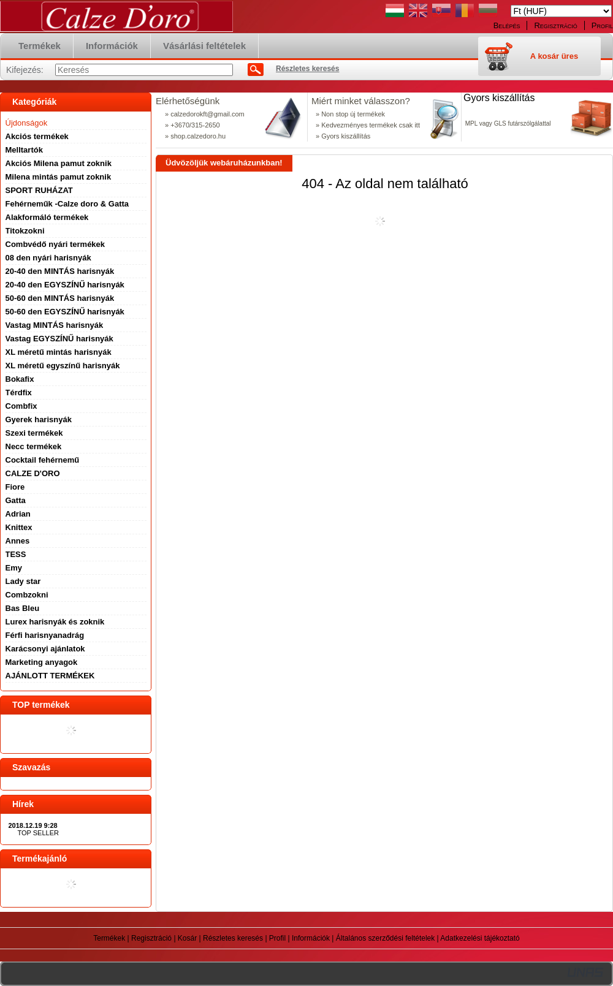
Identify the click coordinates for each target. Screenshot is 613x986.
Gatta (16, 500)
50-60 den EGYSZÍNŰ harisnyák (65, 311)
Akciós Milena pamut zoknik (59, 163)
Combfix (21, 406)
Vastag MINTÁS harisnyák (55, 325)
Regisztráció (151, 938)
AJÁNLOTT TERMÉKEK (50, 675)
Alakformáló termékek (47, 217)
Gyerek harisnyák (39, 419)
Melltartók (24, 149)
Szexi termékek (34, 433)
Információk (311, 938)
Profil (277, 938)
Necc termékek (34, 446)
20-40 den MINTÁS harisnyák (60, 271)
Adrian (18, 513)
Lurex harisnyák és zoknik (55, 621)
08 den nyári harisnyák (48, 257)
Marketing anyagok (42, 662)
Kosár (187, 938)
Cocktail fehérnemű (43, 460)
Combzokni (27, 594)
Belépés (506, 25)
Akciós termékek (37, 136)
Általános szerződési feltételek (385, 938)
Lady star (23, 581)
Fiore (15, 486)
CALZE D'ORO (33, 473)
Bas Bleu (23, 608)
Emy (14, 567)
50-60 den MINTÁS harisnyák (60, 298)
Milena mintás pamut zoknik (59, 176)
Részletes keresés (233, 938)
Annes (18, 540)
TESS (16, 554)
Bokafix (20, 379)
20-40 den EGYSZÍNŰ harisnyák (65, 284)
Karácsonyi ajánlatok (45, 648)
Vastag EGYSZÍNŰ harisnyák (59, 338)
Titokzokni (25, 230)
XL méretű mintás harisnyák (59, 352)
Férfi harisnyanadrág (45, 635)
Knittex (19, 527)
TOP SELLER (38, 832)
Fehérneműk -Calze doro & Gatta (67, 203)
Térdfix (19, 392)
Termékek (109, 938)
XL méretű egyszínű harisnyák (63, 365)
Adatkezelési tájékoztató (479, 938)
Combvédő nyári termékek (55, 244)
